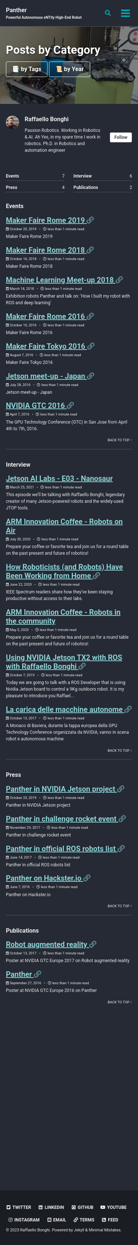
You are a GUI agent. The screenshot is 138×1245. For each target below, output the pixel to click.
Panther (44, 13)
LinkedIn (51, 1207)
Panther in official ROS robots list (61, 848)
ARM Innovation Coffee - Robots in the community (63, 616)
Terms (83, 1220)
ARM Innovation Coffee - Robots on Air (64, 526)
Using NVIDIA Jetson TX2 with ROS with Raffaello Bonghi (64, 662)
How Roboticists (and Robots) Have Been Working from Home (64, 571)
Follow (120, 137)
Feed (109, 1220)
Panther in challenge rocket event (62, 818)
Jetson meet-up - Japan (46, 376)
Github (82, 1207)
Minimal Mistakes (105, 1230)
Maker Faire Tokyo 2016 (46, 346)
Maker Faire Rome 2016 (46, 316)
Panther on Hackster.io (44, 878)
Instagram (24, 1220)
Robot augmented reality (47, 944)
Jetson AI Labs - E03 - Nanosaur (59, 478)
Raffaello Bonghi (47, 119)
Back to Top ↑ (120, 440)
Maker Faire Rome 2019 (46, 220)
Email (56, 1220)
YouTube (113, 1207)
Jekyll (79, 1230)
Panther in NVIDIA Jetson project (61, 789)
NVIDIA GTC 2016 (36, 405)
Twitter (18, 1207)
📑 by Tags (26, 69)
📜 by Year (69, 69)
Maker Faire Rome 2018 (46, 250)
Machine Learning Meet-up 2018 (61, 280)
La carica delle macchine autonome (65, 709)
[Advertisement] (69, 1097)
